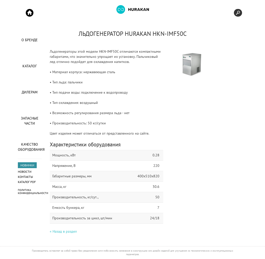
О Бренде (29, 40)
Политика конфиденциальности (33, 191)
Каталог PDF (27, 182)
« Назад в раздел (63, 231)
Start (29, 13)
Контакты (25, 177)
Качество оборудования (29, 147)
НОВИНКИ (27, 165)
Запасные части (30, 121)
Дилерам (29, 92)
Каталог (29, 66)
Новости (24, 172)
